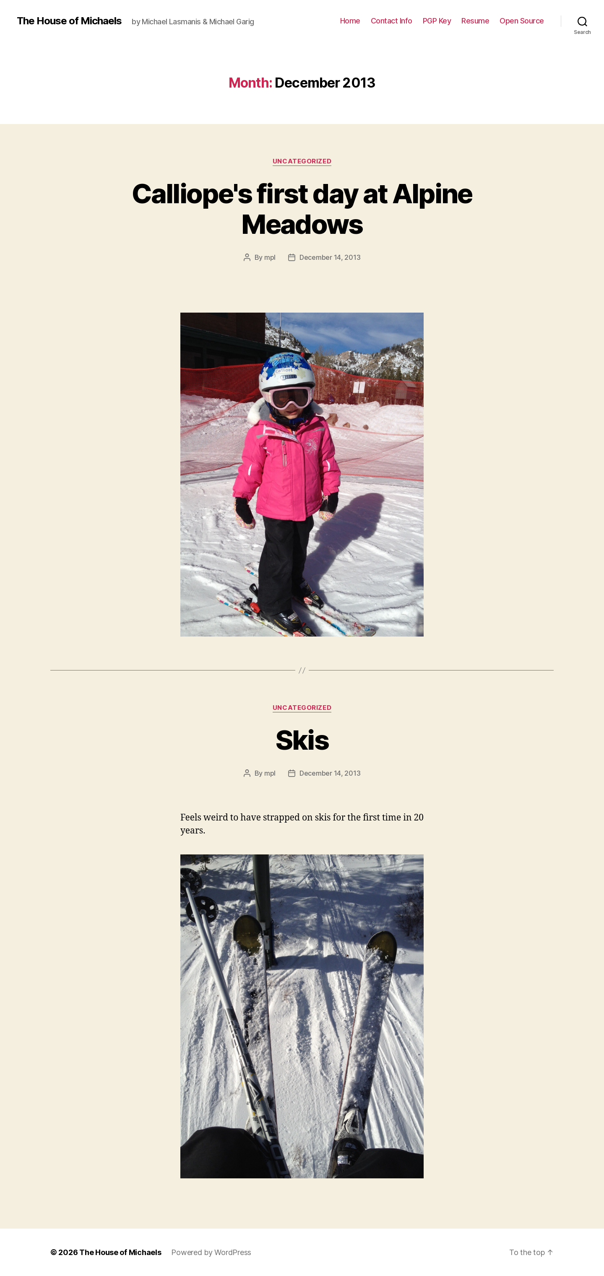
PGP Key (437, 20)
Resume (475, 20)
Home (350, 20)
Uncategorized (302, 161)
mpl (270, 257)
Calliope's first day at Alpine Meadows (302, 208)
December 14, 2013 (329, 257)
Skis (302, 740)
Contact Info (391, 20)
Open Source (522, 20)
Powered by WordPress (211, 1252)
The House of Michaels (69, 21)
